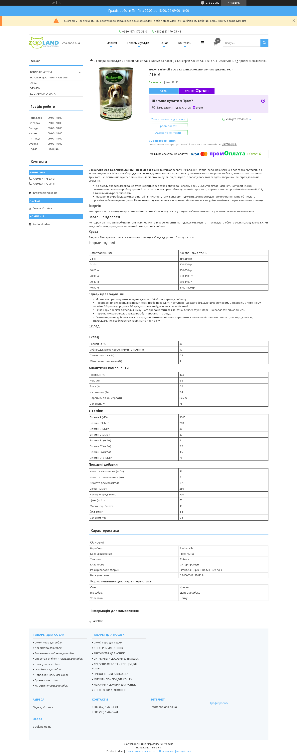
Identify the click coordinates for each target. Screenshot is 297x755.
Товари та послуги (108, 61)
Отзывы (35, 88)
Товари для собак (136, 61)
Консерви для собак (190, 61)
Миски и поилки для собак (51, 685)
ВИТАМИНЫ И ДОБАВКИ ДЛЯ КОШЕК (116, 658)
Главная (111, 43)
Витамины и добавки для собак (55, 653)
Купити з (197, 91)
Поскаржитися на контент (141, 751)
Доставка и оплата (43, 93)
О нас (164, 43)
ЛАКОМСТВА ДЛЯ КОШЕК (109, 653)
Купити (163, 90)
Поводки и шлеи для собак (52, 675)
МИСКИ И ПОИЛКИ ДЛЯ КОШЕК (113, 679)
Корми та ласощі (162, 61)
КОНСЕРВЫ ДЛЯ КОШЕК (108, 648)
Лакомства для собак (48, 648)
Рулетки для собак (46, 680)
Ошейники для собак (48, 669)
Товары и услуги (138, 43)
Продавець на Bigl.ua (148, 747)
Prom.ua (168, 744)
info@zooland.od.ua (45, 192)
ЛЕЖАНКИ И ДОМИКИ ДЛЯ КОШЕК (115, 684)
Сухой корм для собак (48, 642)
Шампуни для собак (47, 664)
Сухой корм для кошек (108, 642)
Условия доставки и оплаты (49, 77)
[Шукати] (264, 43)
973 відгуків (212, 2)
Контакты (185, 43)
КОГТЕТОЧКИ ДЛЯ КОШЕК (110, 690)
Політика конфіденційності (175, 751)
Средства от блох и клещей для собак (59, 658)
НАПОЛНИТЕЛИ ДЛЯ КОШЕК (111, 674)
